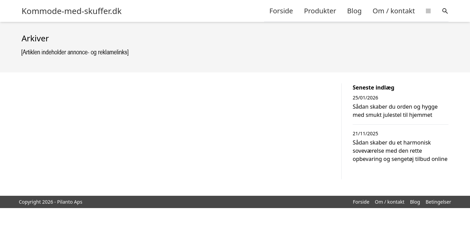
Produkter (320, 10)
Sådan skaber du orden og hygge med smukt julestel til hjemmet (395, 111)
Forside (281, 10)
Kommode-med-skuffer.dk (72, 10)
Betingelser (438, 202)
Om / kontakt (394, 10)
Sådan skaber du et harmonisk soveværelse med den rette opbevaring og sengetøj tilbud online (400, 151)
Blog (354, 10)
